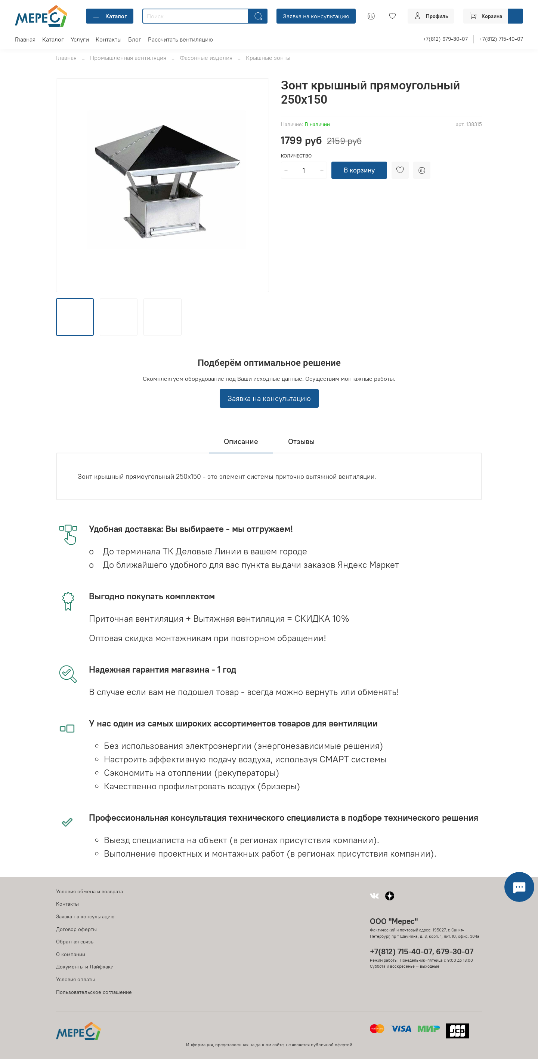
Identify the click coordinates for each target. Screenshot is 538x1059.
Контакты (108, 39)
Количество (296, 156)
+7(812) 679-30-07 (445, 39)
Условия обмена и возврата (89, 891)
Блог (134, 39)
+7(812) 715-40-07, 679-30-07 (421, 951)
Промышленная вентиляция (128, 57)
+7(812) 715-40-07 (501, 39)
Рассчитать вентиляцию (180, 39)
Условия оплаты (75, 979)
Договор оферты (76, 929)
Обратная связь (74, 941)
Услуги (80, 39)
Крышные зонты (268, 57)
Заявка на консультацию (316, 16)
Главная (25, 39)
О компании (70, 954)
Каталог (109, 16)
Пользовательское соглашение (94, 992)
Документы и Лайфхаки (85, 966)
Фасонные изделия (206, 57)
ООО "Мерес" (394, 921)
